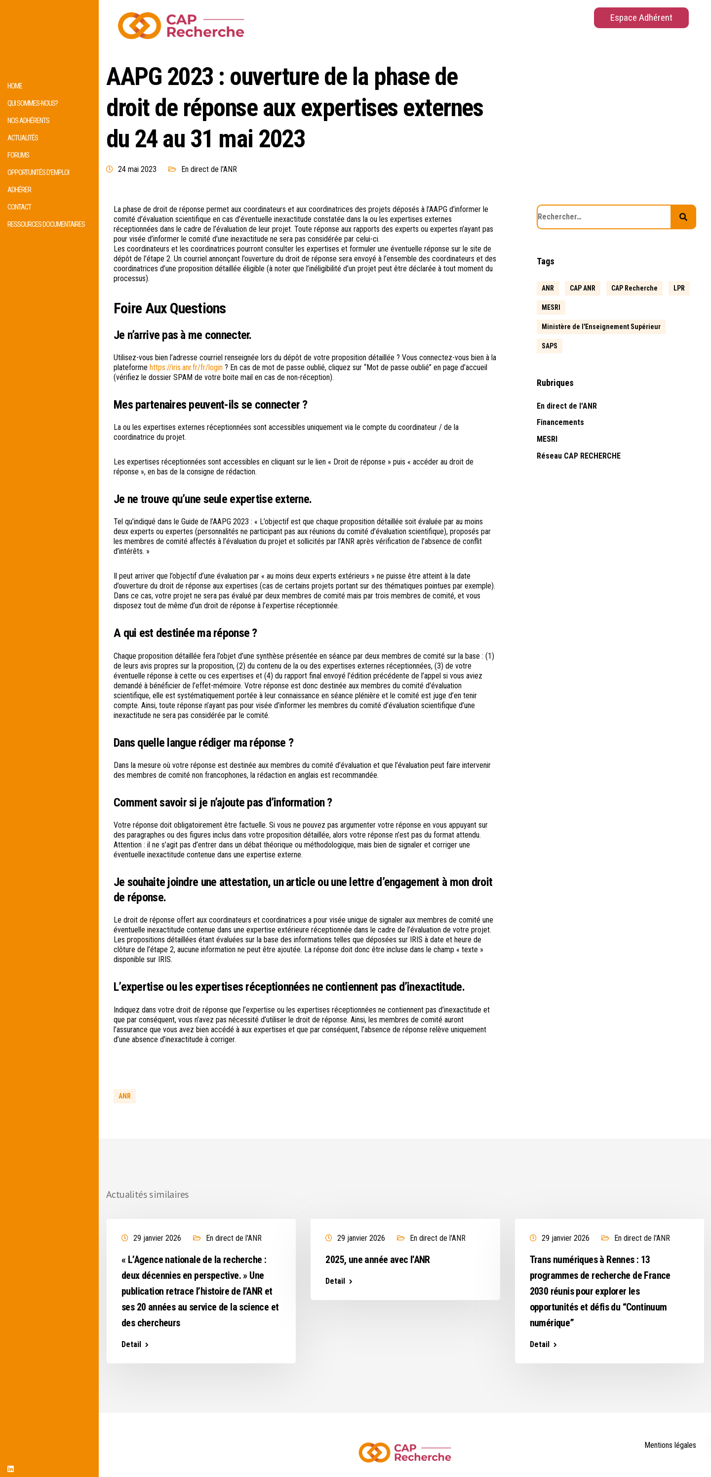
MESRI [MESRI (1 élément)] (551, 307)
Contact (19, 207)
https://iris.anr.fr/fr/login (186, 367)
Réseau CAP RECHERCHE (579, 456)
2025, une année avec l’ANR (377, 1260)
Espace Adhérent (641, 17)
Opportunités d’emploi (38, 173)
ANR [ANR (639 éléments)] (548, 288)
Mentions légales (670, 1445)
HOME (14, 86)
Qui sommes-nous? (32, 103)
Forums (18, 155)
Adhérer (19, 190)
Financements (560, 422)
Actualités (22, 138)
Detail (131, 1345)
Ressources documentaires (46, 224)
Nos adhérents (28, 121)
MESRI (547, 439)
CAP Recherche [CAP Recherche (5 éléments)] (634, 288)
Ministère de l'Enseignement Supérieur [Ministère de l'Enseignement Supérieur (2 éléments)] (601, 327)
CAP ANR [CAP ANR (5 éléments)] (582, 288)
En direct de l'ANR (209, 169)
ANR (124, 1096)
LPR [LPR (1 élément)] (679, 288)
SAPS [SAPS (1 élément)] (549, 346)
